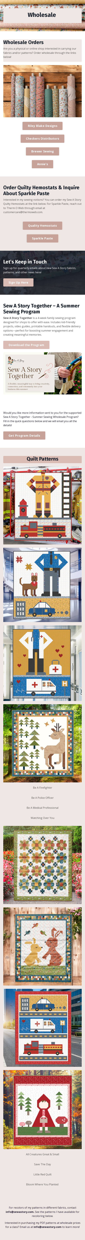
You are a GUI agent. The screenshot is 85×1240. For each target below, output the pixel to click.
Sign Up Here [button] (18, 282)
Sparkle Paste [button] (42, 238)
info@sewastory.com (20, 1212)
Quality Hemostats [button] (42, 225)
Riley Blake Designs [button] (42, 126)
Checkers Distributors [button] (42, 138)
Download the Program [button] (26, 345)
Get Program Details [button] (24, 435)
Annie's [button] (42, 164)
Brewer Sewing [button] (42, 151)
